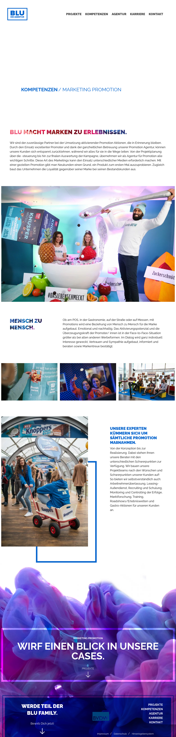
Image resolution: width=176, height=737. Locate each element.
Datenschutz (120, 733)
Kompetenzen (96, 14)
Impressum (103, 733)
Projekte (74, 14)
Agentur (119, 14)
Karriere (137, 14)
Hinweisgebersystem (143, 733)
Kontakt (156, 14)
